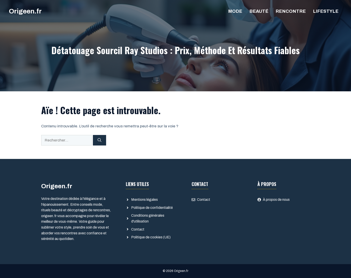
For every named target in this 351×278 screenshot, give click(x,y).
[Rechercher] (99, 140)
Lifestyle (325, 11)
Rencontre (291, 11)
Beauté (258, 11)
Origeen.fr (25, 11)
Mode (235, 11)
